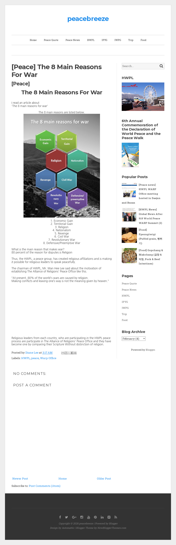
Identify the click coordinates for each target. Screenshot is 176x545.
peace (35, 358)
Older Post (104, 478)
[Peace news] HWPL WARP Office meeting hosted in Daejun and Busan (141, 193)
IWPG (117, 40)
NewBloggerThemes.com (111, 527)
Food (143, 40)
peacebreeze (88, 19)
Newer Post (20, 478)
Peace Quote (51, 40)
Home (33, 40)
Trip (130, 40)
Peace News (72, 40)
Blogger (150, 349)
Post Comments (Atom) (44, 486)
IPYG (104, 40)
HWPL (90, 40)
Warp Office (48, 358)
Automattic (68, 527)
